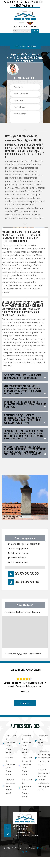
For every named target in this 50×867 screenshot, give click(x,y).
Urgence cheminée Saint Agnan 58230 (9, 786)
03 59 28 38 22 (13, 1)
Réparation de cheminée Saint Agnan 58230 (9, 744)
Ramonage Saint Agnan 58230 (41, 740)
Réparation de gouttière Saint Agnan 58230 (25, 788)
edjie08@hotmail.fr (23, 5)
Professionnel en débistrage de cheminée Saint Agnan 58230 (41, 758)
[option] (25, 685)
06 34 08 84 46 (34, 1)
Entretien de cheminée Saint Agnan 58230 (25, 744)
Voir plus (25, 703)
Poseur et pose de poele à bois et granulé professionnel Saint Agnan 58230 (41, 779)
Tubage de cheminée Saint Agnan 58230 (9, 766)
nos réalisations (25, 46)
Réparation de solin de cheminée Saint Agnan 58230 (25, 766)
